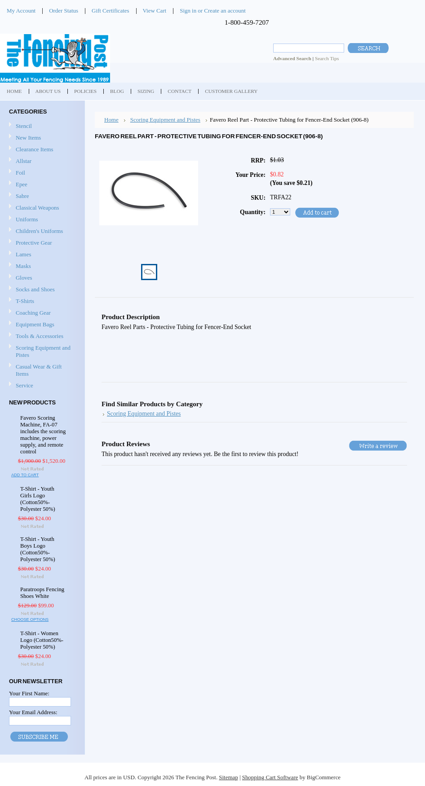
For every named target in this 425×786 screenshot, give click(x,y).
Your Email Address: (33, 712)
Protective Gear (41, 243)
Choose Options (30, 619)
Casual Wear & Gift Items (41, 370)
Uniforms (41, 220)
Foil (41, 173)
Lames (41, 255)
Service (24, 385)
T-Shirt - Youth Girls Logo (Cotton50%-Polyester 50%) (37, 499)
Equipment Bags (41, 325)
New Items (28, 137)
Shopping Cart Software (270, 777)
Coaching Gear (41, 313)
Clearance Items (34, 149)
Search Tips (327, 58)
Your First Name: (29, 693)
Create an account (224, 10)
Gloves (41, 278)
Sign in (188, 10)
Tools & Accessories (41, 336)
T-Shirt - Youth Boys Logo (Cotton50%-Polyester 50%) (37, 549)
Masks (41, 266)
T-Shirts (25, 301)
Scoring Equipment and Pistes (41, 351)
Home (111, 119)
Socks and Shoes (41, 290)
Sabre (41, 196)
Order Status (63, 10)
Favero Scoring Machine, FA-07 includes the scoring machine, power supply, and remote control (43, 435)
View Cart (155, 10)
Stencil (24, 126)
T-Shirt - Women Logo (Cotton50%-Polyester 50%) (41, 640)
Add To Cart (25, 475)
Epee (41, 185)
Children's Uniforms (41, 231)
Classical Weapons (41, 208)
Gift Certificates (110, 10)
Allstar (41, 161)
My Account (21, 10)
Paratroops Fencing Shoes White (42, 592)
